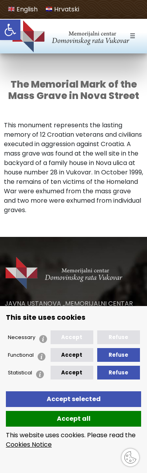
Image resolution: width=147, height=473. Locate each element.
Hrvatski (62, 9)
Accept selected (74, 398)
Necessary (21, 337)
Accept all (74, 418)
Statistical (20, 372)
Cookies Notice (29, 444)
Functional (21, 355)
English (23, 9)
